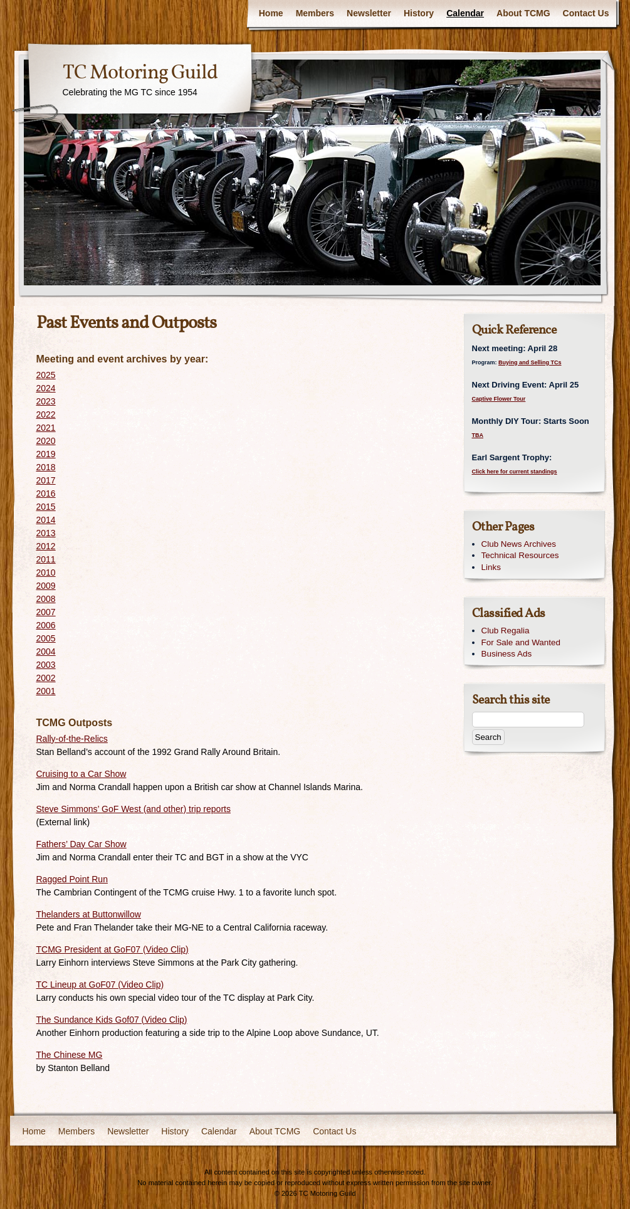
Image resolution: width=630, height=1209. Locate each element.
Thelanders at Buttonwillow (88, 914)
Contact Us (586, 13)
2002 (46, 678)
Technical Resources (520, 555)
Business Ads (506, 653)
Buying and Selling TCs (530, 362)
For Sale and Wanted (520, 642)
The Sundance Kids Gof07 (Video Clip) (111, 1020)
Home (271, 13)
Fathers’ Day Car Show (81, 844)
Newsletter (369, 13)
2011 (46, 559)
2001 (46, 691)
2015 (46, 507)
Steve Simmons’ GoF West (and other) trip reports (133, 809)
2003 (46, 665)
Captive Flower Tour (499, 399)
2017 (46, 480)
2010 (46, 573)
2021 (46, 428)
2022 (46, 414)
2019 (46, 454)
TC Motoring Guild (140, 73)
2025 (46, 375)
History (419, 13)
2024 (46, 388)
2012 (46, 546)
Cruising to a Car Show (81, 774)
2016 (46, 493)
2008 (46, 599)
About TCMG (523, 13)
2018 (46, 467)
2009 (46, 586)
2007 (46, 612)
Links (491, 567)
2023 (46, 401)
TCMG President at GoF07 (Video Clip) (112, 949)
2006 (46, 625)
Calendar (465, 13)
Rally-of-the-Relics (72, 739)
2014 (46, 520)
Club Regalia (505, 630)
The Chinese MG (69, 1055)
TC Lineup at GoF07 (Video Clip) (100, 984)
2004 (46, 652)
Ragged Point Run (72, 879)
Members (315, 13)
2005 (46, 638)
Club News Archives (519, 544)
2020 (46, 441)
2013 (46, 533)
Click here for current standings (514, 471)
